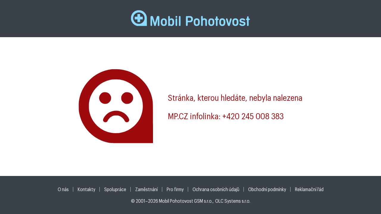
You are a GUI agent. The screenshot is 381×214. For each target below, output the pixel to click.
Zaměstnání (146, 189)
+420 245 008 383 (253, 116)
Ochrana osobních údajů (216, 189)
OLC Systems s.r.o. (232, 201)
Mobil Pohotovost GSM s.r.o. (186, 201)
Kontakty (86, 189)
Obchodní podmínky (267, 189)
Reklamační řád (309, 189)
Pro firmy (175, 189)
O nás (63, 189)
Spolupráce (115, 189)
